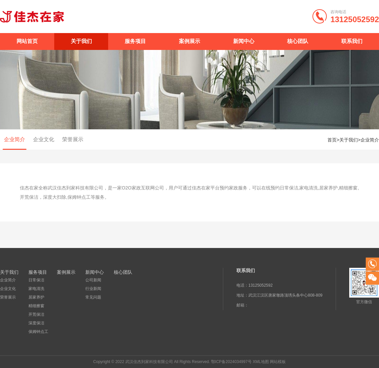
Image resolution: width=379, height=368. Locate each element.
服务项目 (135, 41)
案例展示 (189, 41)
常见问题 (93, 297)
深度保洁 (36, 323)
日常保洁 (36, 280)
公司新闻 (93, 280)
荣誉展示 (72, 139)
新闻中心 (243, 41)
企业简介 (14, 139)
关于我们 (81, 41)
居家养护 (36, 297)
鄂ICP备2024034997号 (231, 361)
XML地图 (261, 361)
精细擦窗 (36, 306)
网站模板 (278, 361)
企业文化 (43, 139)
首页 (332, 140)
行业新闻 (93, 288)
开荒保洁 (36, 314)
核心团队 (297, 41)
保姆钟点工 (38, 331)
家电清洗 (36, 288)
